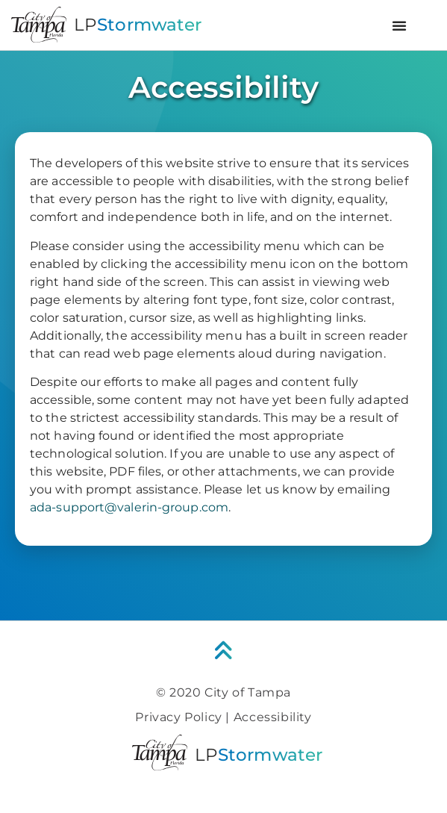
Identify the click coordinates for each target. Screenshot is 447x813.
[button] (399, 25)
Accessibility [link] (273, 717)
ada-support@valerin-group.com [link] (129, 507)
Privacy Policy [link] (178, 717)
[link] (224, 651)
